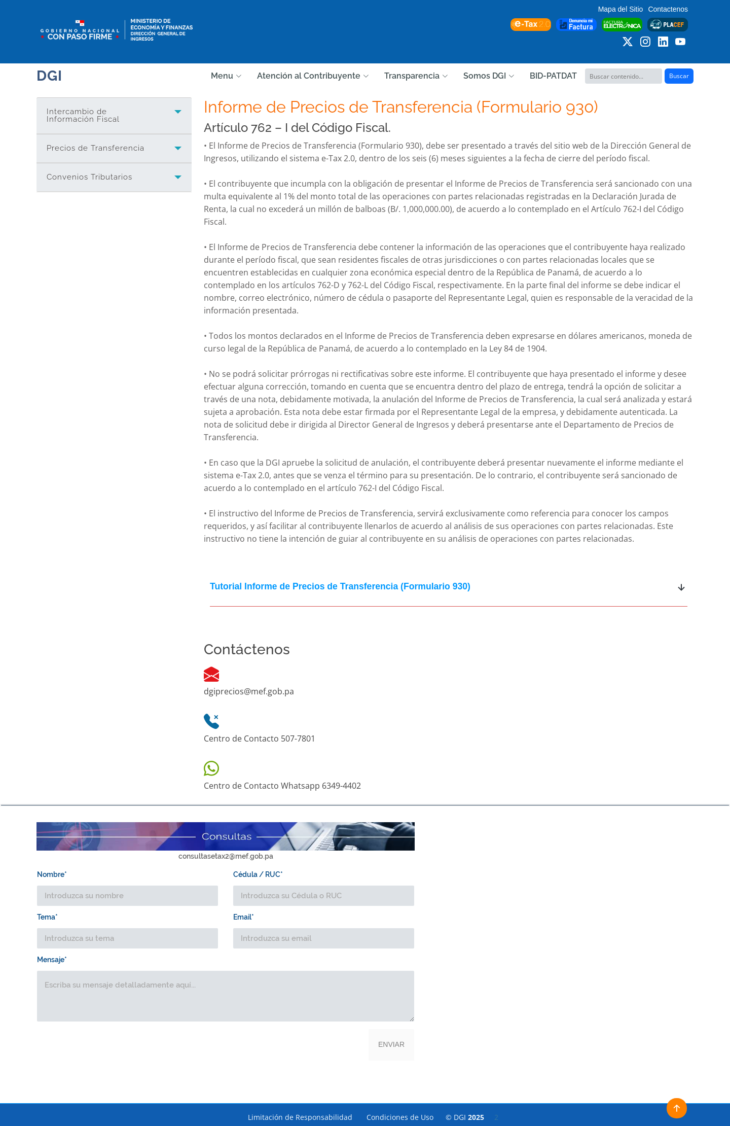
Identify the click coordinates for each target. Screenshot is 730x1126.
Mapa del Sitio (620, 9)
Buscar (679, 76)
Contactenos (668, 9)
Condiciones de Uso (400, 1117)
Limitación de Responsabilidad (300, 1117)
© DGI (472, 1117)
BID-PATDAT (553, 76)
